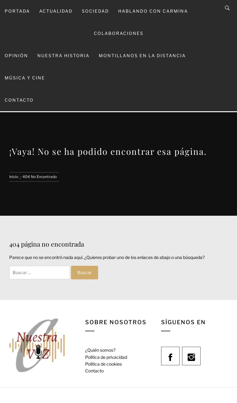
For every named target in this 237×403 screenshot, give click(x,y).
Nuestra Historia (63, 55)
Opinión (16, 55)
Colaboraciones (118, 33)
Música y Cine (25, 77)
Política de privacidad (106, 357)
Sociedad (95, 11)
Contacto (19, 100)
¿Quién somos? (100, 350)
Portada (17, 11)
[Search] (227, 8)
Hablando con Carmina (153, 11)
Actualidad (56, 11)
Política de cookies (103, 364)
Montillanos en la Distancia (142, 55)
